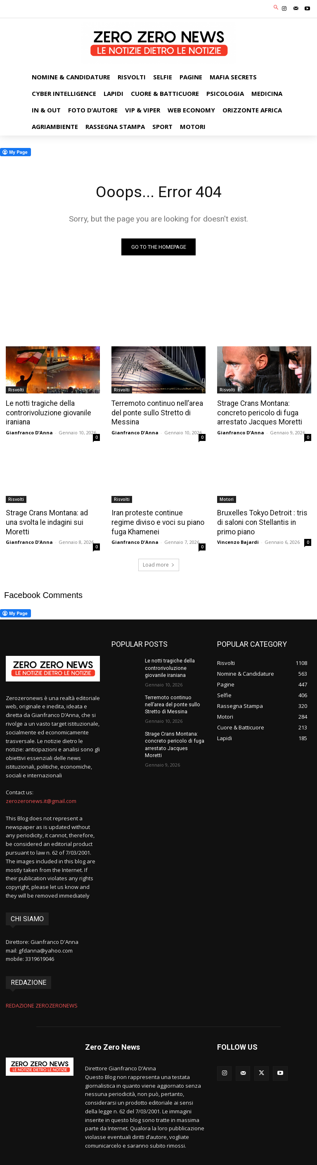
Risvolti (16, 390)
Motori (227, 498)
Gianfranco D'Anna (29, 432)
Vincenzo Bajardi (238, 541)
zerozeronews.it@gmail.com (41, 799)
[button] (276, 8)
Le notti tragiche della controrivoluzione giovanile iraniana (48, 412)
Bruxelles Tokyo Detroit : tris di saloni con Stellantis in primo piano (264, 521)
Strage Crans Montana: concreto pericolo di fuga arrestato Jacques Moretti (258, 412)
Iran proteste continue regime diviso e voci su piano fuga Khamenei (157, 521)
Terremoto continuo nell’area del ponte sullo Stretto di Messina (156, 412)
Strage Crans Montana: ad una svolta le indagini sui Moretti (52, 516)
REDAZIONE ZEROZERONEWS (42, 1004)
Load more (159, 563)
